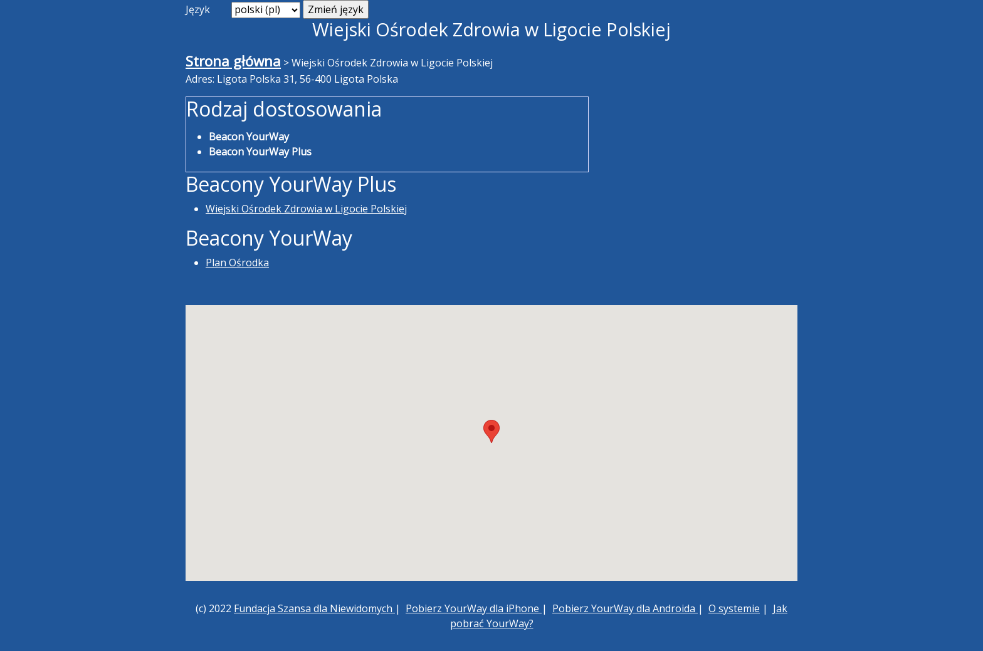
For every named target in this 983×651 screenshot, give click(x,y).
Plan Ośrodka (237, 262)
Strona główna (233, 61)
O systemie (734, 608)
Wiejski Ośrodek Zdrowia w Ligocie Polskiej (306, 209)
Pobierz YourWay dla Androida (625, 608)
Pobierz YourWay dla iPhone (474, 608)
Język (198, 9)
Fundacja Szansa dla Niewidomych (314, 608)
